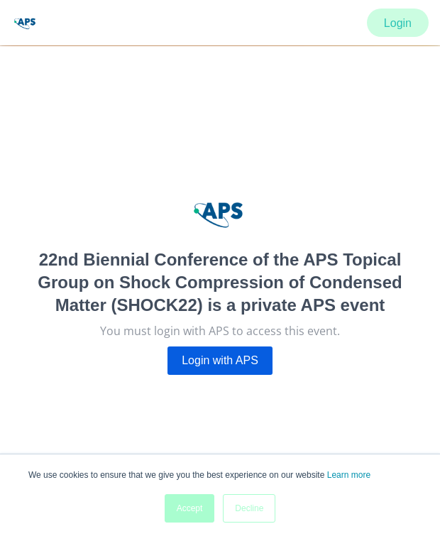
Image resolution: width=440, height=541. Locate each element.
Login (398, 23)
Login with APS (220, 360)
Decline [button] (249, 508)
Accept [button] (190, 508)
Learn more (348, 475)
